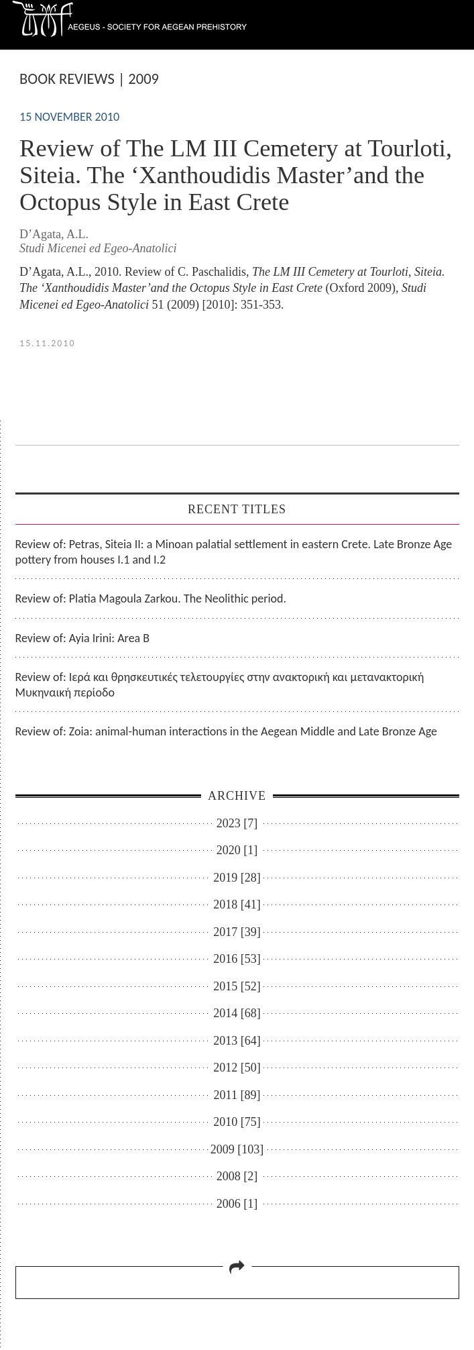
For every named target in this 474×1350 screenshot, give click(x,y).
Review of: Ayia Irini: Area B (82, 638)
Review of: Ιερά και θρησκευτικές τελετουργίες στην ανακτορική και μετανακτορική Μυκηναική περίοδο (219, 685)
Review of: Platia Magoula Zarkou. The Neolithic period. (151, 598)
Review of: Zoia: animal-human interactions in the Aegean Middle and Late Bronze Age (226, 731)
